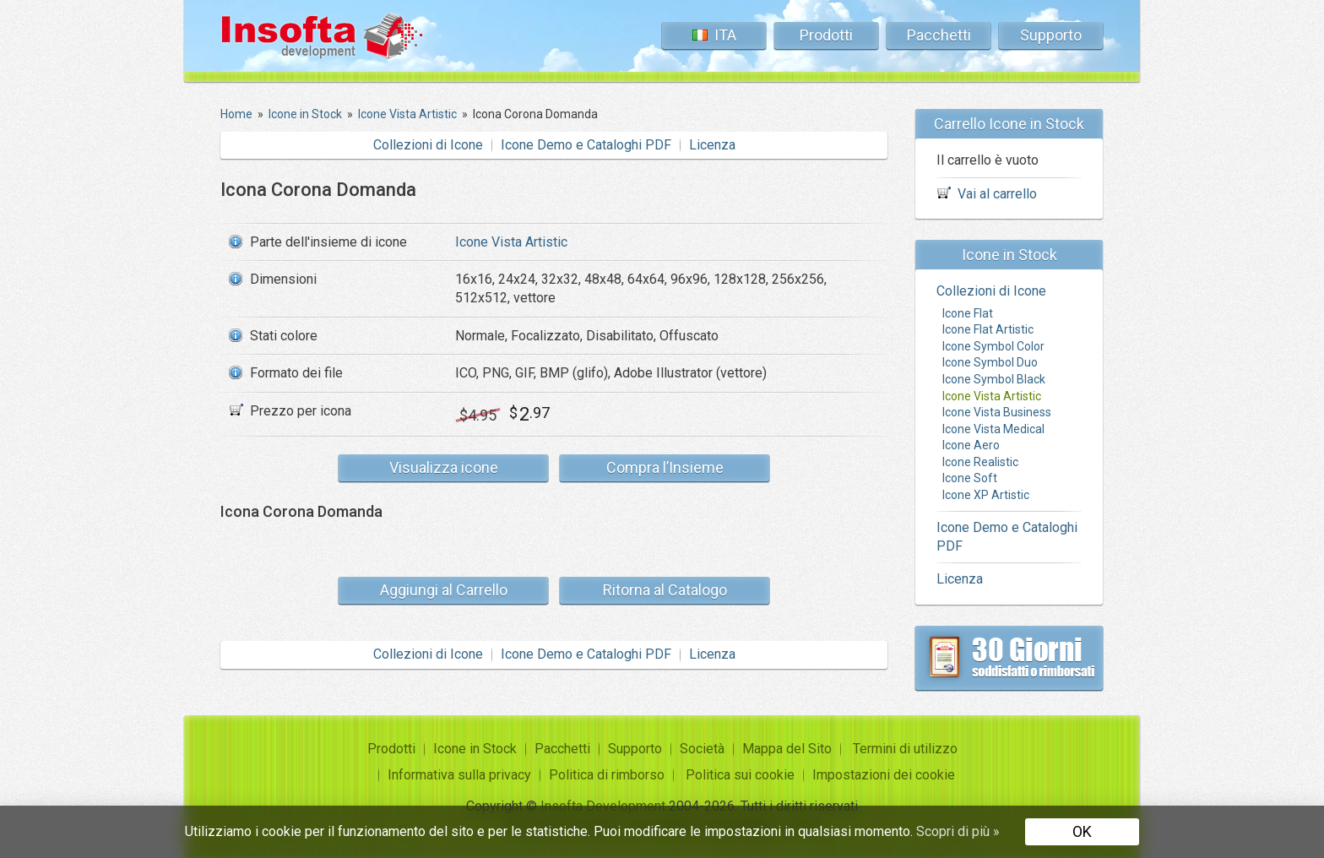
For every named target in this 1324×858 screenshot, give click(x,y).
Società (702, 749)
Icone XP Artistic (985, 495)
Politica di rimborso (607, 775)
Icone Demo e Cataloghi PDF (586, 145)
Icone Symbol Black (993, 379)
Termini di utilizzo (905, 749)
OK (1082, 831)
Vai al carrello (997, 194)
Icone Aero (971, 445)
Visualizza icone (443, 467)
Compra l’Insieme (665, 467)
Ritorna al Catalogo (665, 590)
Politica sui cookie (740, 775)
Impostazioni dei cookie (883, 775)
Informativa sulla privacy (459, 775)
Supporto (1051, 35)
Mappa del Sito (787, 749)
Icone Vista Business (996, 412)
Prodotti (826, 35)
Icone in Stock (475, 749)
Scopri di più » (958, 831)
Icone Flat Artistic (988, 329)
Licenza (712, 145)
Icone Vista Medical (993, 429)
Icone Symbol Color (993, 346)
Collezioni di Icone (428, 145)
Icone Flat (967, 313)
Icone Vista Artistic (511, 242)
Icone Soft (969, 478)
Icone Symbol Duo (990, 362)
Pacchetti (939, 35)
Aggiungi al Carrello (443, 590)
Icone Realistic (980, 462)
